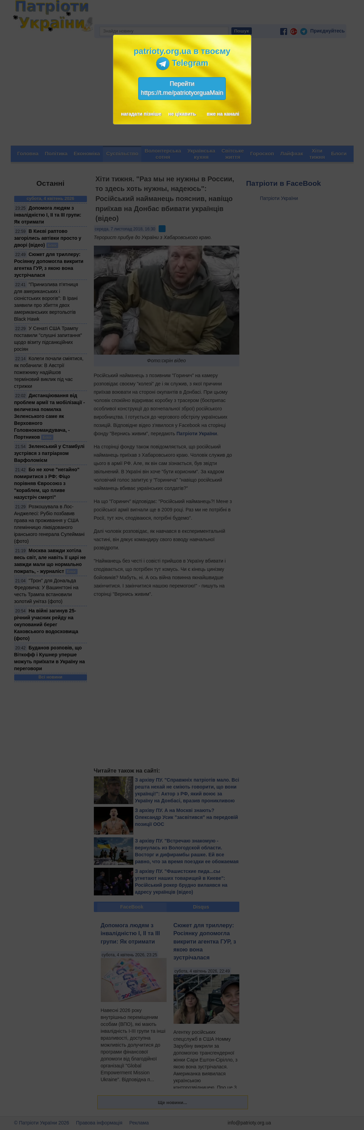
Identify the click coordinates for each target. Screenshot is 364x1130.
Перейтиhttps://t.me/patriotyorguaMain (182, 88)
